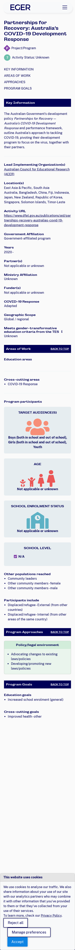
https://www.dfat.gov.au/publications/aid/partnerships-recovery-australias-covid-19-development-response (37, 220)
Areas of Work (17, 76)
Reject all (15, 923)
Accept (17, 942)
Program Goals (18, 88)
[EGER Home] (20, 7)
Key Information (19, 69)
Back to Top (60, 348)
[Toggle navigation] (64, 7)
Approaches (14, 82)
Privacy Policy (51, 915)
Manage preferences (29, 932)
